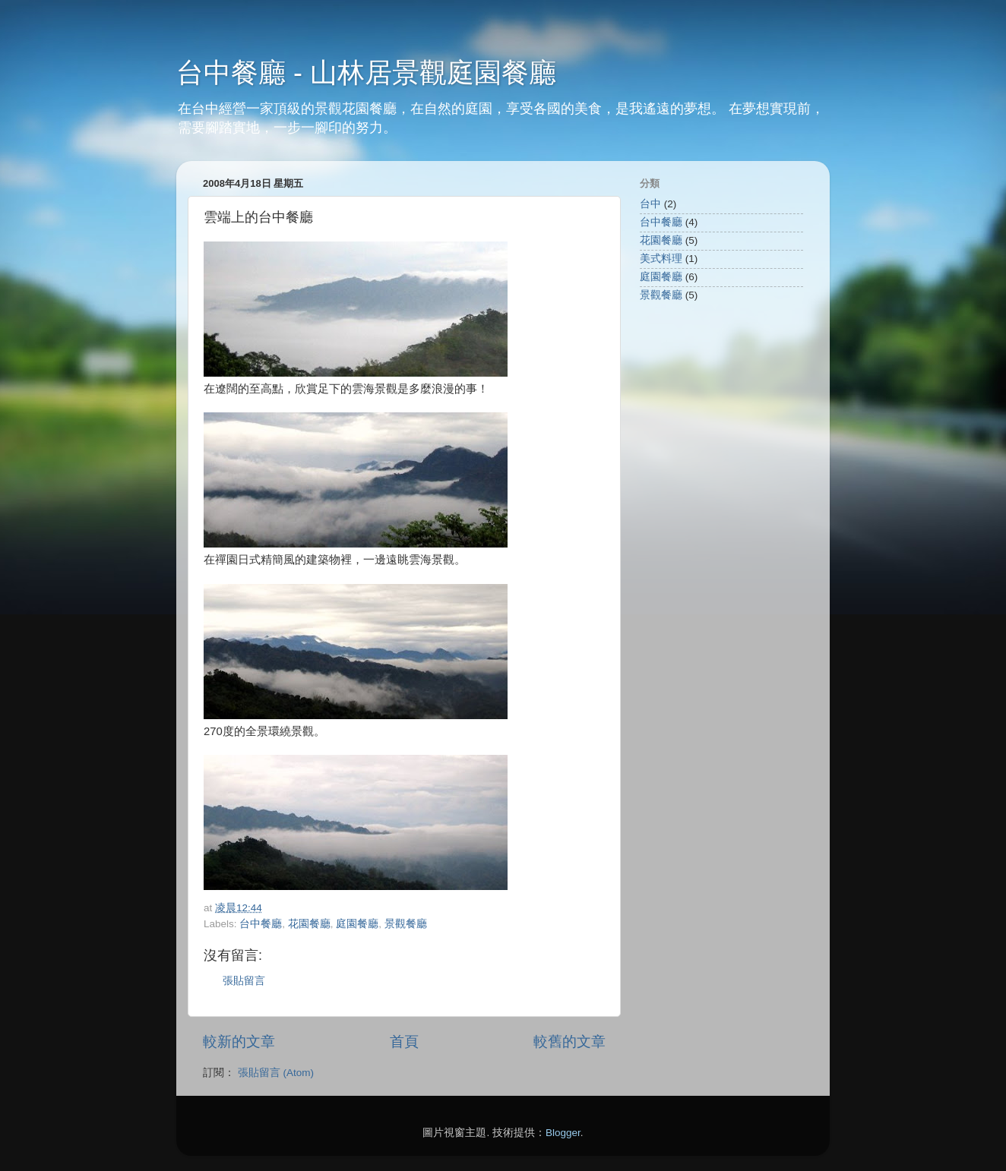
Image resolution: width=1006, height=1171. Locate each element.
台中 (650, 204)
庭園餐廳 (357, 924)
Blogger (563, 1132)
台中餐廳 (260, 924)
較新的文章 (239, 1041)
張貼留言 (244, 980)
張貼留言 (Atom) (276, 1072)
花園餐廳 (309, 924)
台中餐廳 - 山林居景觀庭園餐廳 (366, 72)
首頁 (404, 1041)
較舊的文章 (569, 1041)
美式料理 (661, 258)
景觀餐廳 (405, 924)
